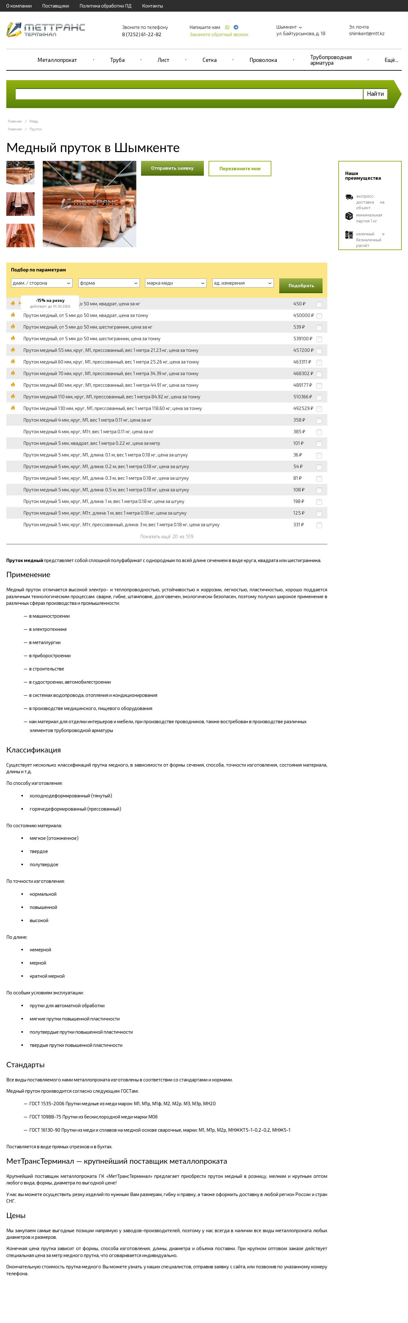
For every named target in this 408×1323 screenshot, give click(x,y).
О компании (19, 5)
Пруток (36, 129)
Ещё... (392, 60)
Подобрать (301, 285)
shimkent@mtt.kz (367, 33)
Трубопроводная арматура (331, 59)
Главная (15, 121)
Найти (375, 93)
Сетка (210, 60)
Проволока (263, 60)
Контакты (152, 5)
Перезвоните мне (240, 168)
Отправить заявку (172, 168)
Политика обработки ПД (105, 5)
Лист (163, 60)
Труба (117, 60)
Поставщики (55, 5)
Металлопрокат (57, 60)
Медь (34, 121)
